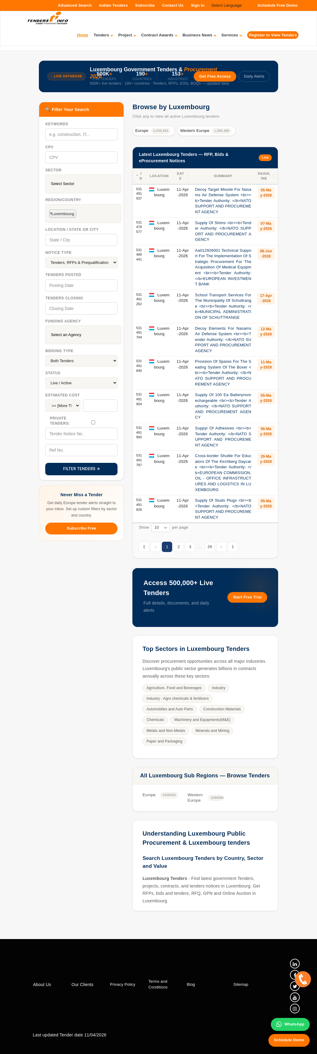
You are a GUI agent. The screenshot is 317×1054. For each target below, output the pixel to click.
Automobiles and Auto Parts (169, 709)
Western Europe (205, 131)
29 (209, 546)
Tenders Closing (64, 298)
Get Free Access (215, 76)
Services (231, 35)
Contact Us (173, 5)
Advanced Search (75, 5)
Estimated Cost (62, 395)
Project (126, 35)
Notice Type (58, 253)
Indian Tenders (113, 5)
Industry (218, 688)
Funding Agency (63, 321)
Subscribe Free (81, 528)
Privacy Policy (122, 984)
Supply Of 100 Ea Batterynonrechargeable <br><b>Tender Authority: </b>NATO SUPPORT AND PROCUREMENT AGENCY (223, 405)
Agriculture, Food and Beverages (174, 688)
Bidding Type (59, 351)
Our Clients (82, 984)
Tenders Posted (63, 275)
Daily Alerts (254, 76)
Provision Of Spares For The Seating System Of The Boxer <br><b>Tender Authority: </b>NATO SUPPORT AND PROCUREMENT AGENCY (223, 372)
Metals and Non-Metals (165, 731)
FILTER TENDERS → (81, 468)
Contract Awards (159, 35)
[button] (187, 176)
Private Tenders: (60, 421)
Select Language (226, 5)
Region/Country (63, 200)
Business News (199, 35)
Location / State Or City (72, 229)
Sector (53, 170)
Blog (191, 984)
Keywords (56, 124)
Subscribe (145, 5)
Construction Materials (222, 709)
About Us (42, 984)
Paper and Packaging (164, 741)
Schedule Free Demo (277, 5)
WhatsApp (290, 1024)
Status (52, 373)
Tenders (103, 35)
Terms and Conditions (157, 984)
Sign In (198, 5)
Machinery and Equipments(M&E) (202, 720)
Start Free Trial (247, 597)
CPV (49, 147)
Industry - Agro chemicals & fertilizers (177, 698)
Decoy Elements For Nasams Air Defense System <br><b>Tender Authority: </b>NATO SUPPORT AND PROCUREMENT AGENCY (223, 339)
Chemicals (155, 720)
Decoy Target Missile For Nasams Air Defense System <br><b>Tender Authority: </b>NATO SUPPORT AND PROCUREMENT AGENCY (223, 200)
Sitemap (240, 984)
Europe (152, 131)
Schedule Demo (289, 1040)
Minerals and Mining (212, 731)
